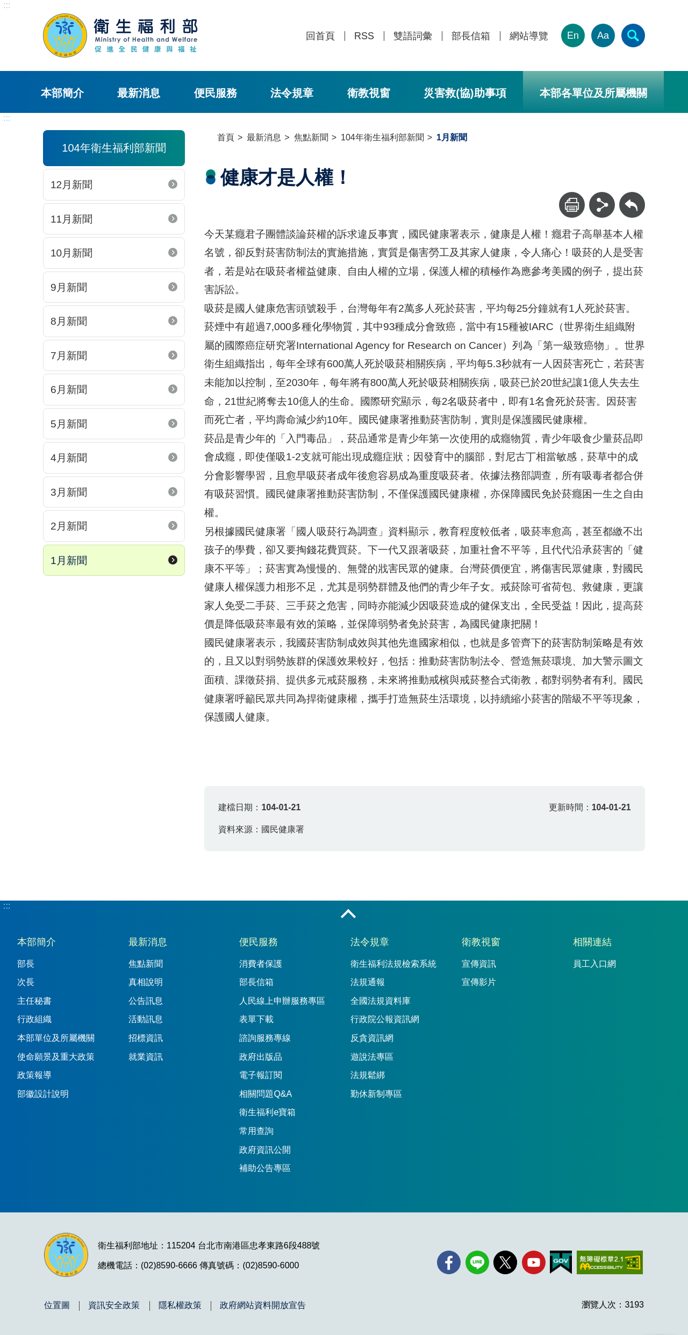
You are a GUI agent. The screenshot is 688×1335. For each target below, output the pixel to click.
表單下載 (256, 1019)
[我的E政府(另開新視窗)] (561, 1262)
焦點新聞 (311, 137)
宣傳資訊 (479, 963)
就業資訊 (145, 1056)
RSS (364, 36)
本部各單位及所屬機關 (593, 93)
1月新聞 (69, 560)
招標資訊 (145, 1038)
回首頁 (320, 36)
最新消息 (138, 93)
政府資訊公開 (265, 1149)
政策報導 (34, 1075)
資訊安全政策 (114, 1305)
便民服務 (215, 93)
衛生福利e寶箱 (267, 1112)
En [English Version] (573, 35)
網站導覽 (529, 36)
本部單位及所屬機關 (56, 1038)
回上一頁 (632, 197)
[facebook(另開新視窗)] (449, 1262)
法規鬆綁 (367, 1075)
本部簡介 (62, 93)
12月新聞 (71, 184)
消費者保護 (260, 963)
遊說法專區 (371, 1056)
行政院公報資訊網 (384, 1019)
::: (6, 5)
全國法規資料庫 (380, 1000)
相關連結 (592, 942)
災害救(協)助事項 (465, 93)
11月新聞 (71, 219)
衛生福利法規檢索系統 (393, 963)
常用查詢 (256, 1131)
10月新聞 (71, 253)
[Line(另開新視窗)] (477, 1262)
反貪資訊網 (371, 1038)
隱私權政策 (180, 1305)
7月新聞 (69, 355)
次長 (25, 982)
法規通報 (367, 982)
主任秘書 (34, 1000)
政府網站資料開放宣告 (263, 1305)
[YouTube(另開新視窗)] (534, 1262)
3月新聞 (69, 492)
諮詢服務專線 (265, 1038)
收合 (348, 914)
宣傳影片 (479, 982)
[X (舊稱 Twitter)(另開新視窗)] (505, 1262)
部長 (25, 963)
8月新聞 (69, 321)
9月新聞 (69, 287)
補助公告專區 (265, 1168)
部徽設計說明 (43, 1093)
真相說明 (145, 982)
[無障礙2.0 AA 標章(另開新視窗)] (610, 1262)
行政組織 (34, 1019)
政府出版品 (260, 1056)
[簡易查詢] (633, 35)
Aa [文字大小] (603, 35)
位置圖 (57, 1305)
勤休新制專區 (376, 1093)
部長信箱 (471, 36)
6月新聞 (69, 389)
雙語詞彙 (412, 36)
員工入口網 (594, 963)
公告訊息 (145, 1000)
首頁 (225, 137)
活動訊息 (145, 1019)
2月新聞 (69, 526)
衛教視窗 (368, 93)
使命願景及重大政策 (56, 1056)
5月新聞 (69, 424)
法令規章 (291, 93)
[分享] (602, 205)
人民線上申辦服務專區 (282, 1000)
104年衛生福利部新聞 (382, 137)
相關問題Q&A (265, 1093)
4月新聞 (69, 457)
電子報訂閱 (260, 1075)
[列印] (572, 205)
